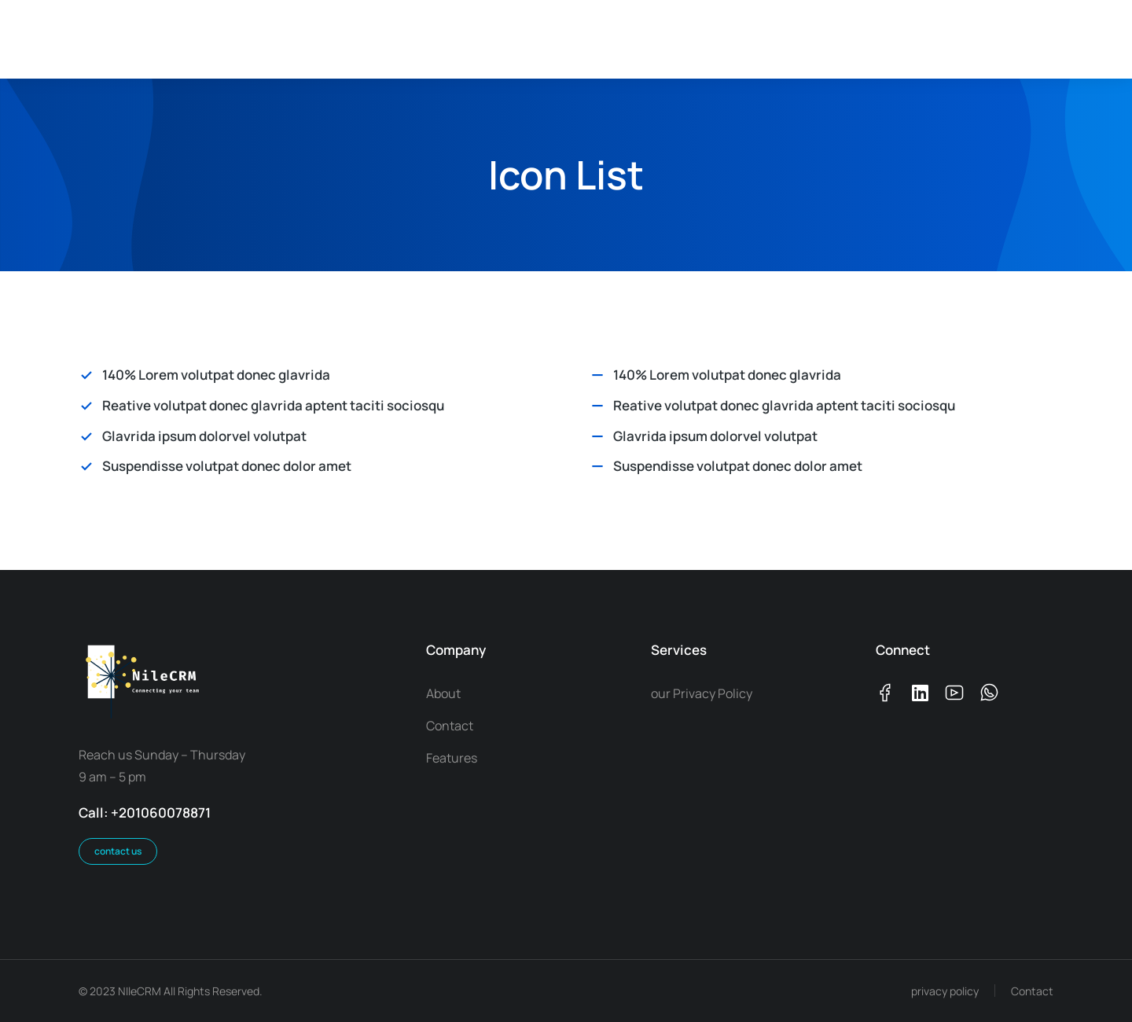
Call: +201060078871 (145, 812)
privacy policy (945, 990)
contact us (118, 851)
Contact (1032, 990)
